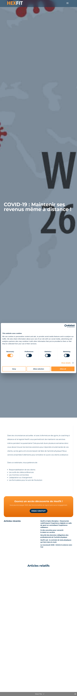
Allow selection (38, 369)
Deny (14, 369)
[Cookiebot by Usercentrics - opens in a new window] (66, 325)
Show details (66, 363)
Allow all (63, 369)
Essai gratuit (38, 511)
